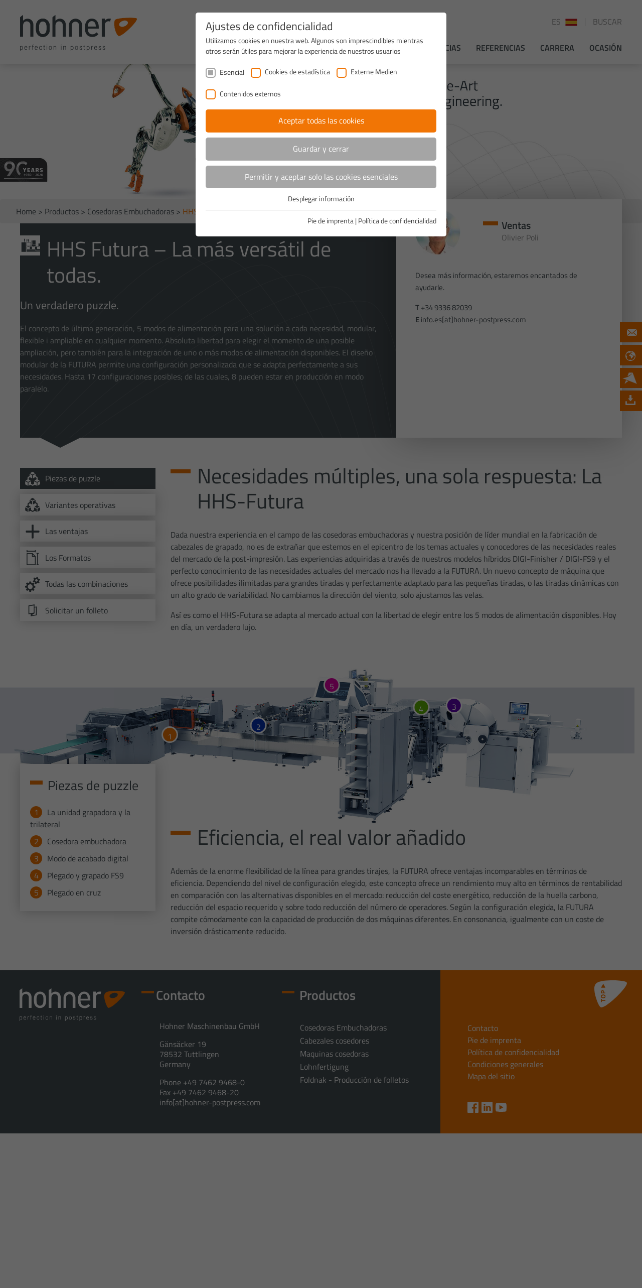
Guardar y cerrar (321, 149)
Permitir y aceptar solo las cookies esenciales (321, 177)
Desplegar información (321, 198)
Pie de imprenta (330, 220)
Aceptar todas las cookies (321, 120)
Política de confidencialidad (397, 220)
